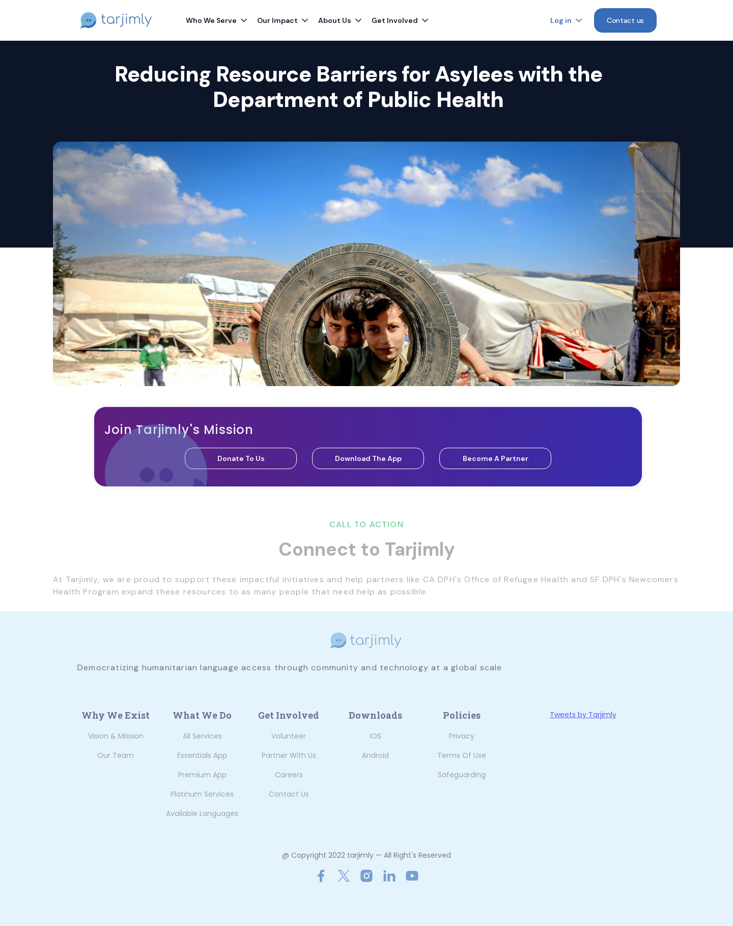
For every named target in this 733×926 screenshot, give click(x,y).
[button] (217, 20)
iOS (375, 736)
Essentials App (202, 755)
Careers (289, 775)
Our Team (115, 755)
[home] (123, 20)
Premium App (202, 775)
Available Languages (202, 813)
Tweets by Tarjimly (583, 715)
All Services (202, 736)
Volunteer (288, 736)
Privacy (461, 736)
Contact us (289, 794)
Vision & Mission (116, 736)
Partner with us (289, 755)
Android (375, 755)
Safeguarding (462, 775)
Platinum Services (202, 794)
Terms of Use (461, 755)
